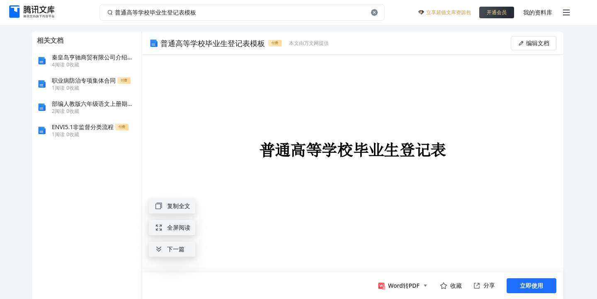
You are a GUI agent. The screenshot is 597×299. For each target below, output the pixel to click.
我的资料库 (537, 12)
